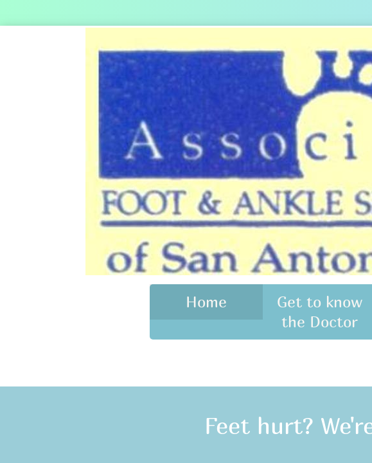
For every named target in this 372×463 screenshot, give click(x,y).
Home (206, 302)
